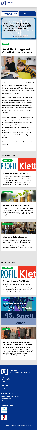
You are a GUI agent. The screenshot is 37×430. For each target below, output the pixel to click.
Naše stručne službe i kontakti (10, 396)
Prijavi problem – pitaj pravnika (10, 13)
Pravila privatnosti (6, 398)
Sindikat (6, 329)
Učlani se (27, 14)
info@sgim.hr (9, 390)
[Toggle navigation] (34, 3)
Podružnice (7, 160)
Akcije (6, 299)
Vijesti (5, 43)
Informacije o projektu (7, 401)
